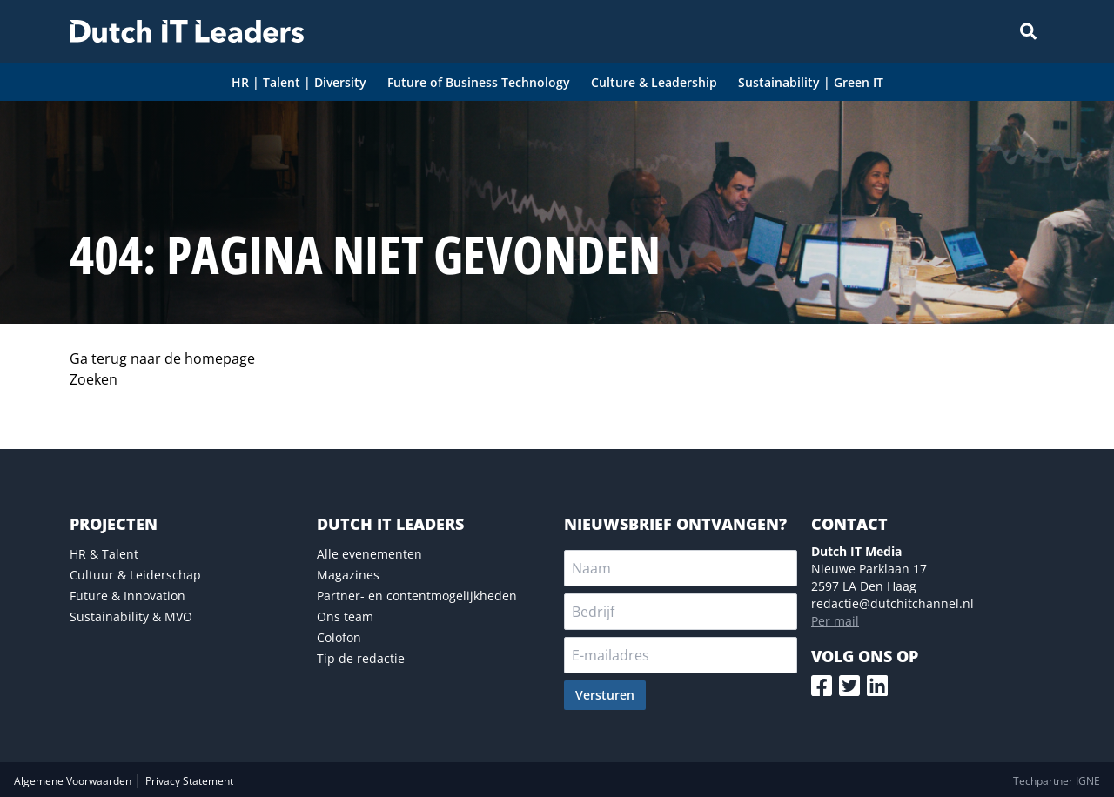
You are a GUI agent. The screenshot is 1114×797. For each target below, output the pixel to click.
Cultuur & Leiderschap (135, 574)
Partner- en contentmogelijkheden (417, 595)
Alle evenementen (369, 554)
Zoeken (93, 379)
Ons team (345, 616)
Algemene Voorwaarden (74, 781)
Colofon (339, 637)
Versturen (604, 694)
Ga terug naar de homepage (162, 358)
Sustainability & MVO (131, 616)
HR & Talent (104, 554)
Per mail (835, 621)
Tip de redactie (361, 658)
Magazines (348, 574)
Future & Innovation (127, 595)
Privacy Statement (189, 781)
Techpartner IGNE (1056, 781)
